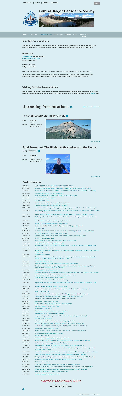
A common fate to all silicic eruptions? (45, 198)
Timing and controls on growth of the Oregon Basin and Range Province (55, 298)
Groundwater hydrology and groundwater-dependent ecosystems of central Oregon (58, 359)
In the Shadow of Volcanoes (42, 254)
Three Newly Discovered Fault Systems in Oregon (49, 333)
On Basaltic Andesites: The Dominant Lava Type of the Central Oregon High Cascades (59, 226)
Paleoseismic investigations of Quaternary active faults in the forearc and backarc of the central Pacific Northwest (67, 272)
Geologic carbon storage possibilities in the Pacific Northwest (52, 203)
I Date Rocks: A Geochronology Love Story (46, 301)
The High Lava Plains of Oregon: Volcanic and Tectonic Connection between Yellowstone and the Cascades (64, 357)
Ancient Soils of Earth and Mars (43, 261)
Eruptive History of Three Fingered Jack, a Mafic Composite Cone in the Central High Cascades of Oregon (64, 214)
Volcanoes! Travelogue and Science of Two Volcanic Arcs (50, 277)
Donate (45, 3)
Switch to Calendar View (93, 107)
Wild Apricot (86, 394)
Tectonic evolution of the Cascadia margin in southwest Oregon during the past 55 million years (62, 294)
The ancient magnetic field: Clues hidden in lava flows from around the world (56, 263)
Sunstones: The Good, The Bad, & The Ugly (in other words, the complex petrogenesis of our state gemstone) (65, 245)
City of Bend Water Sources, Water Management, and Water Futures (54, 185)
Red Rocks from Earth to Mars (43, 318)
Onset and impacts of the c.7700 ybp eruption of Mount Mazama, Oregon (55, 240)
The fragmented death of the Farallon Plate (47, 306)
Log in (96, 3)
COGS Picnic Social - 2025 (42, 200)
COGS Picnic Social (40, 228)
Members (54, 3)
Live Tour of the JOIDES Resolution (44, 248)
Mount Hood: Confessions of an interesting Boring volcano (51, 371)
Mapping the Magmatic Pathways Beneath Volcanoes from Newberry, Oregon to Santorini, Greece (62, 316)
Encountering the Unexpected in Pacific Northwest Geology (51, 280)
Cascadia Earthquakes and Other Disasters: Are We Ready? (51, 205)
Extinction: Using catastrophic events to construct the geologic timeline (55, 321)
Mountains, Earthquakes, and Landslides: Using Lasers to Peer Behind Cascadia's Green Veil (60, 330)
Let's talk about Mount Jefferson (43, 116)
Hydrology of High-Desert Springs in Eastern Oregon (49, 243)
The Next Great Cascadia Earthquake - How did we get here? (51, 311)
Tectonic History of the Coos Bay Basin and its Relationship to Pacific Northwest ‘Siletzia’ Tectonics (62, 340)
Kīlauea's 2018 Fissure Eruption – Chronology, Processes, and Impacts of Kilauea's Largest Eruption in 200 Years (66, 352)
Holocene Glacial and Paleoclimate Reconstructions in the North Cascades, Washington (59, 345)
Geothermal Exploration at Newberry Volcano (47, 374)
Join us (37, 3)
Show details (94, 141)
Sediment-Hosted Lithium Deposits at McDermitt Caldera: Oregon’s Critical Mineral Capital (60, 235)
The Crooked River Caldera (42, 362)
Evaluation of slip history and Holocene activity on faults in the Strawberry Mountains (59, 296)
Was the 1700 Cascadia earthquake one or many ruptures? (51, 223)
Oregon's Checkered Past (42, 335)
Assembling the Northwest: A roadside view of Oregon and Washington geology (57, 364)
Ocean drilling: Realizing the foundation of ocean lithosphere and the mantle (56, 195)
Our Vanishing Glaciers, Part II (43, 308)
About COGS (27, 3)
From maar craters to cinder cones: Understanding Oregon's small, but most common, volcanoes (62, 289)
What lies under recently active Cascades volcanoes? (49, 313)
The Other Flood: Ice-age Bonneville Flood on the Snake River (52, 338)
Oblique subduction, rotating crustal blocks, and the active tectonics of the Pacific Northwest (61, 369)
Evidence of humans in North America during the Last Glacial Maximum (55, 275)
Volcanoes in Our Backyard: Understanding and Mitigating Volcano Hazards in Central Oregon (61, 325)
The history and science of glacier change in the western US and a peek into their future (59, 323)
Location (24, 124)
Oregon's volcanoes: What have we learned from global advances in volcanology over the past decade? (64, 366)
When (24, 120)
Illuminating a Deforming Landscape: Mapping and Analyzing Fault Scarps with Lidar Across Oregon (63, 188)
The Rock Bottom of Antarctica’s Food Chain (47, 270)
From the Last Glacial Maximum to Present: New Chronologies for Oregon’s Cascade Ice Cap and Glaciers (64, 230)
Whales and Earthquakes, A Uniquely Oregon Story (49, 193)
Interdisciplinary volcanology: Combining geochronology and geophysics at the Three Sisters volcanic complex (66, 208)
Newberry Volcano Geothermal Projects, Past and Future (51, 286)
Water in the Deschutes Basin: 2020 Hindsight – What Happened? (53, 303)
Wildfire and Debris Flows (42, 291)
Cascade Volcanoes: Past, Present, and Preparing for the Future (52, 221)
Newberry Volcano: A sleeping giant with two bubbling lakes (52, 343)
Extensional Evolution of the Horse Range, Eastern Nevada (51, 233)
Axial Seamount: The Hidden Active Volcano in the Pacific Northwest (59, 149)
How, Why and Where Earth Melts (44, 238)
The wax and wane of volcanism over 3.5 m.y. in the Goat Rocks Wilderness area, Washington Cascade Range (65, 190)
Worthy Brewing (27, 56)
